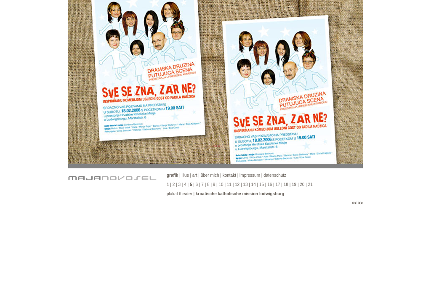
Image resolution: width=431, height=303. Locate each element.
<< (354, 203)
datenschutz (274, 175)
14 (253, 184)
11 (229, 184)
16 (269, 184)
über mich (210, 175)
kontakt (229, 175)
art (194, 175)
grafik (172, 175)
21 (310, 184)
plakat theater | (225, 193)
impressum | (251, 175)
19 (295, 184)
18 (286, 184)
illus (185, 175)
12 (237, 184)
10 (220, 184)
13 (245, 184)
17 (277, 184)
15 (261, 184)
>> (360, 203)
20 (302, 184)
